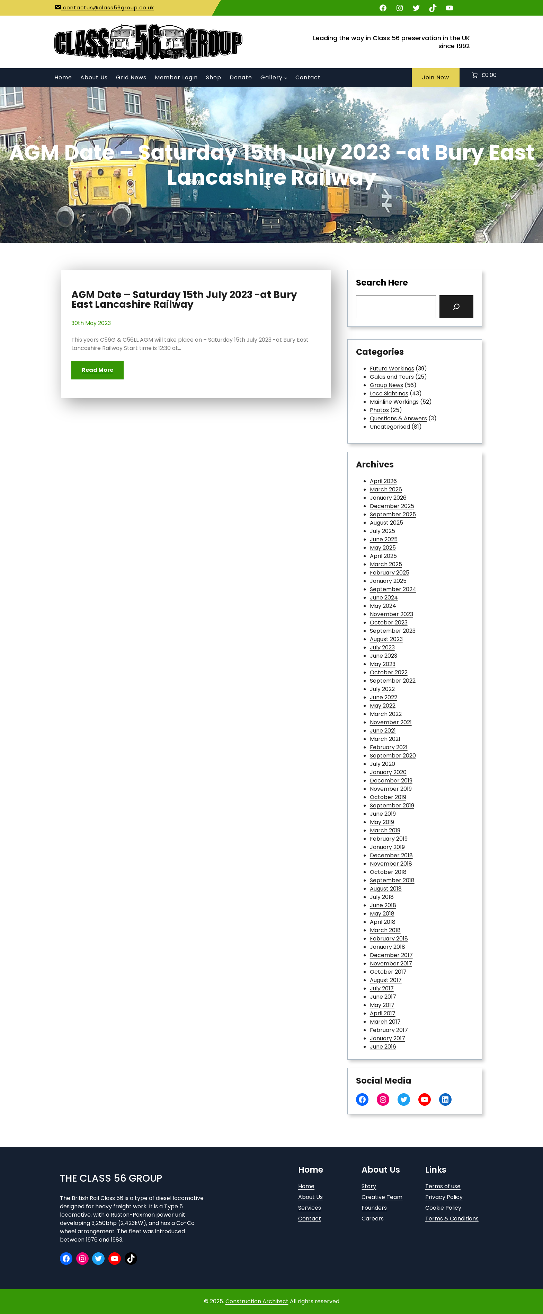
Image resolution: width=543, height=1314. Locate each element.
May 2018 (382, 914)
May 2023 (382, 664)
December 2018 (391, 855)
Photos (379, 410)
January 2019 (387, 847)
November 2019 (391, 789)
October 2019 (388, 797)
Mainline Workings (394, 402)
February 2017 (389, 1030)
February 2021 (389, 747)
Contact (309, 1219)
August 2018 (386, 889)
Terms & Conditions (452, 1219)
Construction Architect (256, 1301)
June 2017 (383, 997)
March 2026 (386, 489)
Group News (386, 385)
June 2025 (384, 539)
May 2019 (382, 822)
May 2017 (382, 1005)
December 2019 (391, 781)
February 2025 (389, 573)
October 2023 (389, 623)
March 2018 (385, 930)
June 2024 (384, 598)
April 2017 (382, 1013)
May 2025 (383, 548)
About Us (310, 1197)
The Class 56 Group (111, 1178)
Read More (97, 370)
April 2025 (383, 556)
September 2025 (393, 514)
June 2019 (383, 814)
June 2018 (383, 905)
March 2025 (386, 564)
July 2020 (382, 764)
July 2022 (382, 689)
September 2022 (393, 681)
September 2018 (392, 880)
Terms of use (443, 1186)
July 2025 (382, 531)
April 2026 (383, 481)
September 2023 (393, 631)
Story (369, 1186)
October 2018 (388, 872)
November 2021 (391, 722)
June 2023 (383, 656)
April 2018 (382, 922)
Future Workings (392, 369)
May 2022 (382, 706)
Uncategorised (390, 427)
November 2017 (391, 963)
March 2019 (385, 830)
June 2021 (383, 731)
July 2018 (382, 897)
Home (306, 1186)
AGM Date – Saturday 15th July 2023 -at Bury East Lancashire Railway (184, 299)
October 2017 (388, 972)
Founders (374, 1208)
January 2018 (387, 947)
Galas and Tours (392, 377)
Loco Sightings (389, 393)
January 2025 (388, 581)
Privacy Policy (444, 1197)
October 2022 (389, 672)
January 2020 (388, 772)
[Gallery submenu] (285, 78)
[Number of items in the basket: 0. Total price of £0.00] (483, 75)
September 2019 (392, 805)
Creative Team (382, 1197)
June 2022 (383, 697)
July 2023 (382, 647)
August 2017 (386, 980)
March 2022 (386, 714)
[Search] (456, 306)
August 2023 (386, 639)
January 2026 (388, 498)
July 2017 (382, 988)
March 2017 (385, 1022)
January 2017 (387, 1038)
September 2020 (393, 756)
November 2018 (391, 864)
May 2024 (383, 606)
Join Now (435, 77)
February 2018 (389, 939)
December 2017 (391, 955)
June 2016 (383, 1047)
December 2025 (392, 506)
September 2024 (393, 589)
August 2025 (386, 523)
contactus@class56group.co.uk (107, 7)
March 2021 (385, 739)
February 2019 (389, 839)
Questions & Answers (398, 418)
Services (309, 1208)
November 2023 (391, 614)
